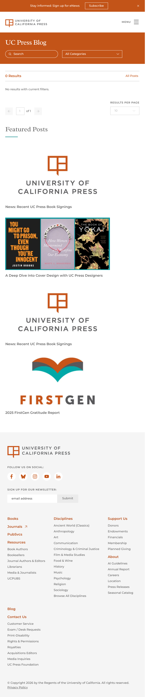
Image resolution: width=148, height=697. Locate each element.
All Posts (132, 76)
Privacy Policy (17, 687)
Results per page (124, 102)
